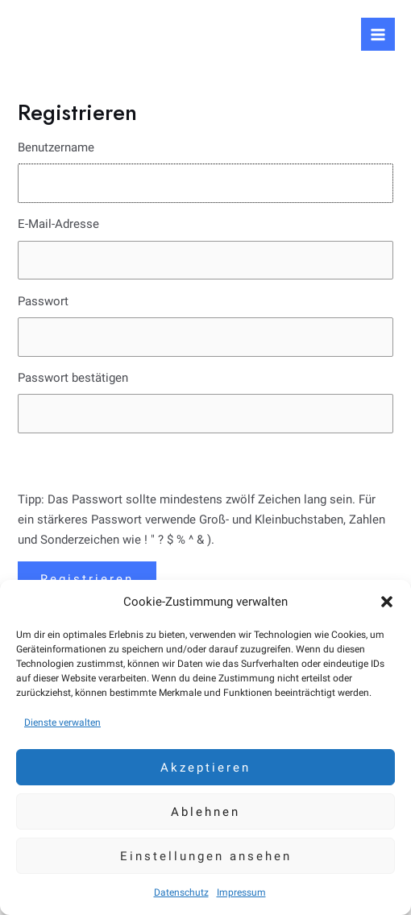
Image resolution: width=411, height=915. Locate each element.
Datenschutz (181, 892)
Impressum (241, 892)
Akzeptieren (205, 767)
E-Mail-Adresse (58, 224)
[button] (387, 602)
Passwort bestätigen (73, 378)
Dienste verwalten (62, 722)
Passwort (43, 301)
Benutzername (56, 147)
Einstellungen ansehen (206, 856)
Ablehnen (205, 812)
